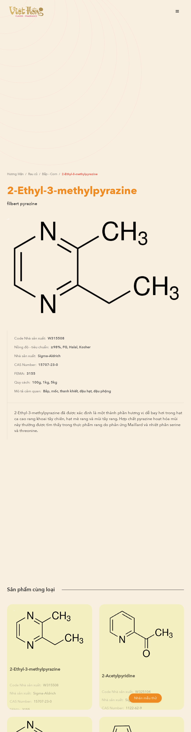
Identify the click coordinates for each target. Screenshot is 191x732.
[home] (26, 11)
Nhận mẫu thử (145, 698)
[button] (177, 11)
